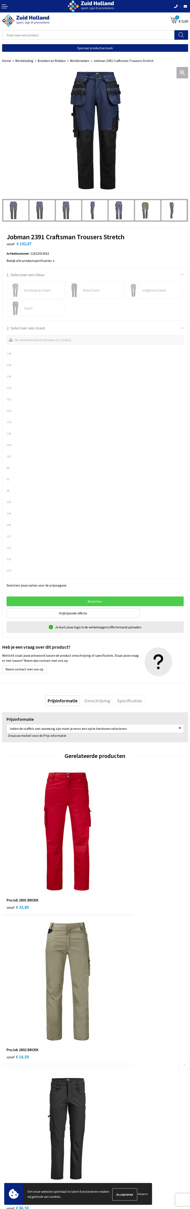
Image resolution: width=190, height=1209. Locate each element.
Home (6, 61)
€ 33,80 (18, 868)
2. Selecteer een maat (26, 328)
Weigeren (143, 1194)
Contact (103, 1056)
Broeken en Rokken (52, 61)
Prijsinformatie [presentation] (62, 701)
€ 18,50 (110, 868)
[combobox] (88, 35)
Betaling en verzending (114, 1069)
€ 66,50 (18, 980)
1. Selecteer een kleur (26, 274)
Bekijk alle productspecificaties (30, 260)
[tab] (62, 700)
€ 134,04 (111, 980)
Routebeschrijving (110, 1075)
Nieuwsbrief (105, 1062)
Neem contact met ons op (24, 669)
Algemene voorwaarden (19, 1153)
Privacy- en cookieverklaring (22, 1159)
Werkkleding (24, 61)
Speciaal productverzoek (95, 48)
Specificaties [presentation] (129, 701)
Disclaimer (10, 1166)
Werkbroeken (79, 61)
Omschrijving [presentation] (97, 701)
